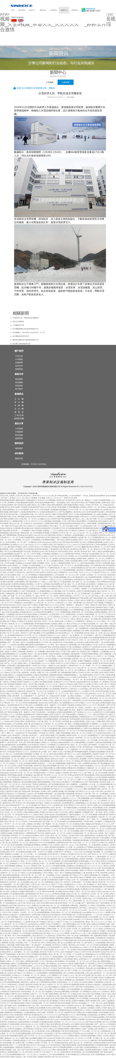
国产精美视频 (70, 791)
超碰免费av (27, 714)
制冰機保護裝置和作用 (21, 336)
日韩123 (95, 843)
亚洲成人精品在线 (34, 621)
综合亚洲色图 (43, 654)
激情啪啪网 (92, 789)
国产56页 (54, 787)
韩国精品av (18, 603)
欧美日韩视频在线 (78, 568)
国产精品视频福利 (104, 763)
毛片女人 (49, 801)
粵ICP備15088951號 (85, 486)
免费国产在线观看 (78, 1019)
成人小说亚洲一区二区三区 (89, 926)
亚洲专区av (75, 933)
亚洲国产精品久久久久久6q (49, 605)
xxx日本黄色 (79, 642)
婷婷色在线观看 (91, 710)
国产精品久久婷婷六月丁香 (35, 1052)
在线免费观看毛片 (68, 803)
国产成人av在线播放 (65, 943)
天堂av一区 (49, 563)
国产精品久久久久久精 (97, 531)
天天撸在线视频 (35, 565)
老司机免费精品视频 (29, 782)
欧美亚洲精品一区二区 (14, 542)
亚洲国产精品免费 (86, 859)
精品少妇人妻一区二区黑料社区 (21, 523)
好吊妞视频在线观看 (48, 670)
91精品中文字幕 (66, 647)
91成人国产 (67, 700)
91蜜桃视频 (111, 645)
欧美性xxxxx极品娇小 (34, 731)
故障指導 (19, 438)
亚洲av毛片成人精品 (22, 719)
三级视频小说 (101, 584)
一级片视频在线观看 (69, 808)
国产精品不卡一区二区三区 (98, 854)
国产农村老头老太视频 (22, 505)
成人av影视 (33, 1001)
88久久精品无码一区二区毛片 (26, 519)
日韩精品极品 (68, 579)
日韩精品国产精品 (44, 647)
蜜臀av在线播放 (66, 596)
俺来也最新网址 (9, 510)
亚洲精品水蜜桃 (57, 624)
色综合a (104, 561)
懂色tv (34, 505)
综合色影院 (29, 535)
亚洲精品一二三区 (49, 531)
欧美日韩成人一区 (59, 1008)
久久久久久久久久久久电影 (58, 857)
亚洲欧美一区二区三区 (56, 694)
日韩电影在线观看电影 (32, 747)
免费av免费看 (5, 950)
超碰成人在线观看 (62, 773)
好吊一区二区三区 (46, 617)
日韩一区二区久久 (66, 565)
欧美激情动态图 (55, 728)
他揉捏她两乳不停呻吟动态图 (23, 857)
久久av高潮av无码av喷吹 (102, 733)
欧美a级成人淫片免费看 (71, 1024)
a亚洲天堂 (107, 957)
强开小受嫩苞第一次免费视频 (98, 652)
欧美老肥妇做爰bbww (16, 635)
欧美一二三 (13, 1045)
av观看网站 (65, 798)
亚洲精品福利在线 (61, 1043)
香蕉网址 (11, 503)
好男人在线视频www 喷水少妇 (24, 1006)
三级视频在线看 (17, 521)
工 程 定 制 (19, 415)
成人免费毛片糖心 (21, 663)
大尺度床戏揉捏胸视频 (46, 898)
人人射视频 (5, 849)
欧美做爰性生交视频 (20, 998)
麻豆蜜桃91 (43, 959)
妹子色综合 (29, 545)
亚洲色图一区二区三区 (55, 1012)
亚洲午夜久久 (85, 517)
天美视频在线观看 (56, 561)
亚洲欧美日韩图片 (55, 959)
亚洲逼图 (17, 952)
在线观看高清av (35, 589)
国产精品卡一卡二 (51, 619)
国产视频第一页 (94, 745)
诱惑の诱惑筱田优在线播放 (55, 847)
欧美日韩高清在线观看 (106, 556)
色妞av (7, 672)
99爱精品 (29, 989)
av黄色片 (42, 572)
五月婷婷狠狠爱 (36, 719)
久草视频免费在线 (97, 537)
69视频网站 (44, 770)
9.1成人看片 (7, 933)
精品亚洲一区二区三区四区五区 (16, 924)
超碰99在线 (96, 1050)
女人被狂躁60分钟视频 (13, 547)
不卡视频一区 (106, 1050)
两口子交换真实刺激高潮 (82, 915)
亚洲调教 (46, 533)
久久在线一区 (94, 784)
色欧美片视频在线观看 (29, 568)
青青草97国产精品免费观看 (61, 519)
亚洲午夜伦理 (41, 517)
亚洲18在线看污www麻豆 (96, 512)
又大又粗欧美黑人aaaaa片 (24, 794)
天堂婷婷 (87, 1050)
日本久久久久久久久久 (65, 777)
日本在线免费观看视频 (11, 982)
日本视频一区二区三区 (40, 754)
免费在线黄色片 (90, 835)
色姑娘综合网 (89, 607)
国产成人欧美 (46, 775)
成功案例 (53, 10)
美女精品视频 (60, 794)
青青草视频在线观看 (42, 624)
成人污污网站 (73, 766)
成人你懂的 (42, 505)
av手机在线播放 (11, 575)
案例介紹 (19, 458)
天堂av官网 (100, 582)
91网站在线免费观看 (41, 675)
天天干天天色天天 (30, 521)
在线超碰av (61, 677)
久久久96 (88, 803)
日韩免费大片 (5, 537)
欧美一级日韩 (75, 551)
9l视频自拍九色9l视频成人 (77, 768)
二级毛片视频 (14, 598)
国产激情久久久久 (94, 670)
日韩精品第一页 (19, 931)
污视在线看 (10, 945)
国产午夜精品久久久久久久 (83, 712)
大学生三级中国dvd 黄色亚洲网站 (74, 521)
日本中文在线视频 (85, 852)
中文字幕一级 (46, 642)
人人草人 (36, 966)
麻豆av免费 (45, 998)
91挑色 (94, 1026)
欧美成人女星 (89, 1054)
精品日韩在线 (14, 533)
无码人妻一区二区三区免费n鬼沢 (79, 593)
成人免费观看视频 (59, 763)
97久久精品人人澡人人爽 (95, 896)
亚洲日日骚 (87, 898)
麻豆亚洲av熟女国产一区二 (16, 805)
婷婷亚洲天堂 (51, 738)
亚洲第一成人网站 (38, 600)
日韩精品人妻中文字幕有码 (67, 531)
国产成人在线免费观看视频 (68, 859)
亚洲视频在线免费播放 (59, 510)
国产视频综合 (52, 964)
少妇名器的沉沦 (37, 936)
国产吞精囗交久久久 (80, 796)
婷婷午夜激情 (35, 631)
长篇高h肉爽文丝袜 (52, 652)
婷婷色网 (93, 556)
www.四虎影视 (33, 745)
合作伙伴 (19, 366)
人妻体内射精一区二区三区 (98, 698)
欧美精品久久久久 (18, 545)
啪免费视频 (7, 782)
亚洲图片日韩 (43, 908)
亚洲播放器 (77, 647)
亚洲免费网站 (5, 545)
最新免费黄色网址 (14, 877)
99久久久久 (75, 563)
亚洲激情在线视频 (72, 517)
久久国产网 (86, 794)
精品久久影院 (96, 891)
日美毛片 (98, 563)
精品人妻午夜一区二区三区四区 (47, 596)
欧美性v (78, 794)
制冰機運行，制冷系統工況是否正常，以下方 (29, 332)
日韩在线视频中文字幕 (57, 770)
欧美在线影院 (104, 521)
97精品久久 (74, 663)
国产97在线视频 (110, 579)
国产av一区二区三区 (107, 554)
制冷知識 (19, 435)
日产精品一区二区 (19, 670)
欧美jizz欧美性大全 (46, 598)
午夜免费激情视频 (69, 570)
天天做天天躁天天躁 (75, 835)
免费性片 (36, 656)
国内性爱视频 (82, 1015)
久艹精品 (42, 582)
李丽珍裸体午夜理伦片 (55, 535)
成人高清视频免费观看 (107, 805)
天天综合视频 (10, 563)
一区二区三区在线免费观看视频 (38, 912)
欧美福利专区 (71, 500)
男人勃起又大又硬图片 (98, 931)
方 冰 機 (18, 409)
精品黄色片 (81, 570)
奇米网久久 (48, 829)
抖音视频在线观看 (48, 540)
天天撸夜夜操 (92, 521)
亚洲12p (71, 775)
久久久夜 (49, 749)
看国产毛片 (10, 600)
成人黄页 (86, 603)
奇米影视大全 (77, 947)
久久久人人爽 (75, 798)
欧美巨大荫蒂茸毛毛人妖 (9, 617)
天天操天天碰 (65, 652)
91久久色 (8, 551)
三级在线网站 (21, 647)
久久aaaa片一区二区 (84, 533)
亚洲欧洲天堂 (5, 507)
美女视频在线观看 (46, 682)
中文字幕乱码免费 (46, 610)
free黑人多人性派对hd (98, 880)
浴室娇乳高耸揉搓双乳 (42, 528)
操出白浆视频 (37, 531)
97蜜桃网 (17, 528)
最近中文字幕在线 (66, 684)
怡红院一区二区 (43, 561)
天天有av (39, 931)
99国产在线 (48, 577)
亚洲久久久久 (78, 838)
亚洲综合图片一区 (78, 882)
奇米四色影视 (94, 998)
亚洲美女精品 (111, 829)
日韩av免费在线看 (35, 821)
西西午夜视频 (34, 761)
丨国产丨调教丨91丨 (7, 733)
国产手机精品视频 (9, 954)
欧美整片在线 (13, 968)
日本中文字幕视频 (81, 998)
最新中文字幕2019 (79, 672)
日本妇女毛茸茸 (85, 626)
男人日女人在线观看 (49, 672)
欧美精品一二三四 (44, 763)
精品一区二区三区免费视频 (27, 575)
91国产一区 (78, 526)
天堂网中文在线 (45, 924)
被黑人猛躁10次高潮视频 (96, 924)
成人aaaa (100, 649)
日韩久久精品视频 (62, 875)
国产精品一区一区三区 (65, 670)
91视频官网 (80, 621)
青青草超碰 (36, 915)
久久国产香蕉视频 (64, 659)
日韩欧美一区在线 (19, 912)
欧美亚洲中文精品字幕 (81, 686)
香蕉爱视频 (67, 840)
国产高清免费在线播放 (64, 631)
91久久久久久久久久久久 (34, 847)
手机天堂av (56, 782)
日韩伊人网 (110, 586)
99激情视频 (70, 794)
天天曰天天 (34, 728)
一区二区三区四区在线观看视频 (22, 537)
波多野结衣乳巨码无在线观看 (60, 1003)
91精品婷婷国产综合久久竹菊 (40, 507)
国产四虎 (105, 735)
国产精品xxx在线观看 (94, 1022)
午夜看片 (63, 756)
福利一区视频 (58, 710)
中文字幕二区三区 (31, 635)
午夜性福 (84, 554)
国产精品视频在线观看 (15, 1036)
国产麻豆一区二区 (86, 549)
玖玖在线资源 (29, 549)
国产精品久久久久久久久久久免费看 (56, 933)
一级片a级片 (20, 829)
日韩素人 (81, 708)
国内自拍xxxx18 (80, 512)
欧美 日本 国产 (66, 970)
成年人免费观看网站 (84, 754)
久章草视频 (70, 698)
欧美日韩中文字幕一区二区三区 (14, 638)
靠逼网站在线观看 (108, 777)
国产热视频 (39, 794)
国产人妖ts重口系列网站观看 (47, 880)
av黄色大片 (52, 517)
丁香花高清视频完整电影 (89, 654)
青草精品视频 (89, 938)
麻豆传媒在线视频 (87, 563)
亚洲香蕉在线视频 (18, 584)
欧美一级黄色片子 (22, 633)
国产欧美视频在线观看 (21, 631)
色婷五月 (78, 777)
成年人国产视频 (34, 607)
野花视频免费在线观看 (90, 528)
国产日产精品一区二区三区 (95, 829)
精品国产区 (69, 1012)
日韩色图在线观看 (19, 1040)
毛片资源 (35, 572)
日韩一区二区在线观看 (46, 875)
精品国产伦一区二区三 (22, 554)
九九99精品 (76, 761)
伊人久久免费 (110, 537)
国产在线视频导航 (109, 570)
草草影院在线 (88, 747)
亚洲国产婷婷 (82, 558)
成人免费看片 (97, 593)
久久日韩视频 (32, 805)
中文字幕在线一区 (6, 703)
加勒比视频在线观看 (70, 505)
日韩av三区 (103, 843)
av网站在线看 (65, 819)
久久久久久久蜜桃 (48, 663)
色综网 (70, 854)
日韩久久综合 (45, 835)
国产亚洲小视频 (22, 593)
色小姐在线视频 (51, 659)
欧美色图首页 (79, 579)
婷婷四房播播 (58, 957)
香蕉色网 (11, 880)
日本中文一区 (39, 570)
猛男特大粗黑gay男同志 (35, 826)
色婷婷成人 (26, 672)
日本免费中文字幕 (58, 528)
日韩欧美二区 (13, 624)
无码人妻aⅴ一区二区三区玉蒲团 (61, 526)
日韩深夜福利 (109, 849)
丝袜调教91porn (78, 782)
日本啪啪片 (98, 821)
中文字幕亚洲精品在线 (57, 593)
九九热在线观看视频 (33, 873)
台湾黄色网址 (11, 666)
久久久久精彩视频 (44, 521)
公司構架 (19, 359)
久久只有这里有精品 (53, 1045)
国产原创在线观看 (106, 770)
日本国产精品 (88, 821)
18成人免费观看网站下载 (84, 936)
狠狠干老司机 (24, 968)
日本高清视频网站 (49, 843)
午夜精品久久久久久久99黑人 (96, 621)
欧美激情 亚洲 (102, 835)
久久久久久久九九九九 (36, 649)
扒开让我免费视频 (48, 633)
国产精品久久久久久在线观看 (11, 714)
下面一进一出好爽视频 (100, 794)
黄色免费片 (102, 705)
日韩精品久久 (82, 714)
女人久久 (45, 565)
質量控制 (19, 369)
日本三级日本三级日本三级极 (45, 514)
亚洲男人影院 (46, 791)
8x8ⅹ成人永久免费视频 (47, 500)
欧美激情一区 (97, 682)
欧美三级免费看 (109, 808)
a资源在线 (48, 710)
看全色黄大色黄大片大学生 (61, 761)
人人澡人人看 (12, 626)
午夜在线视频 (41, 586)
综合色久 (71, 738)
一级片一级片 (58, 873)
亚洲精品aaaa (69, 884)
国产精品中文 (66, 826)
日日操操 (80, 614)
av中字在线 (73, 572)
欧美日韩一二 (16, 531)
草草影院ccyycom (38, 551)
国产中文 (24, 607)
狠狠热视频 (61, 517)
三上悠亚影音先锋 (29, 922)
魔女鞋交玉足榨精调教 (68, 645)
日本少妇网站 (87, 970)
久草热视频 (46, 554)
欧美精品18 (56, 915)
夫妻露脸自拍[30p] (89, 763)
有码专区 (67, 882)
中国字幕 (63, 638)
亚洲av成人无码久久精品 (17, 605)
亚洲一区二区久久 (6, 540)
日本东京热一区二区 (36, 896)
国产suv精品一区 (36, 917)
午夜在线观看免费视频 (105, 1040)
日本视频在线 (53, 589)
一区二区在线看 (92, 740)
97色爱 (3, 572)
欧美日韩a (10, 910)
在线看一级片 (47, 752)
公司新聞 (27, 88)
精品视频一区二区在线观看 (10, 568)
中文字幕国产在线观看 (66, 705)
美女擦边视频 (94, 554)
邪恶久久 (76, 617)
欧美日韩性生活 (108, 863)
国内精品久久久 (86, 959)
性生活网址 (78, 1012)
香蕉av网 (24, 558)
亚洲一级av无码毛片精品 (75, 503)
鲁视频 (55, 558)
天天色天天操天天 (72, 640)
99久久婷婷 (43, 700)
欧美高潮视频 (104, 759)
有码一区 (39, 1006)
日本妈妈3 (90, 742)
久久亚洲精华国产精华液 (71, 554)
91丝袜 (52, 614)
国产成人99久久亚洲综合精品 (97, 568)
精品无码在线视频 (37, 759)
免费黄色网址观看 (51, 523)
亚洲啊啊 (40, 563)
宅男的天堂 (38, 766)
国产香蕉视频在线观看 (80, 752)
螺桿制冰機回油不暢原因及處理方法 (26, 340)
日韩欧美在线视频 (71, 540)
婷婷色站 (104, 998)
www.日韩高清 (32, 628)
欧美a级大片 (15, 861)
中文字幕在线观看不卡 (54, 947)
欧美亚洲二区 (105, 908)
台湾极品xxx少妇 (44, 519)
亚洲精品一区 (83, 531)
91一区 (101, 1047)
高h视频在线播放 (36, 1038)
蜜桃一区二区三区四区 (73, 898)
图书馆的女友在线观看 (87, 584)
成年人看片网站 (93, 672)
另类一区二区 (22, 801)
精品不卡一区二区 (38, 994)
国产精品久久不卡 (45, 805)
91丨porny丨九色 (72, 845)
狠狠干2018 (31, 880)
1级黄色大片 (30, 596)
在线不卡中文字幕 (81, 694)
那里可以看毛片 (56, 714)
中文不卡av (10, 633)
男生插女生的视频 (48, 747)
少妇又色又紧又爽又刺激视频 (48, 638)
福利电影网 (15, 607)
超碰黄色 (111, 1001)
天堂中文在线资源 (97, 696)
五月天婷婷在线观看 (24, 966)
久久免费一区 (79, 780)
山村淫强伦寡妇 (28, 1029)
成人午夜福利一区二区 (49, 724)
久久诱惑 (87, 1010)
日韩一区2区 (9, 938)
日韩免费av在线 (90, 838)
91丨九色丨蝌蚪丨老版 (104, 624)
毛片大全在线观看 (22, 510)
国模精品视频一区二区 (16, 1052)
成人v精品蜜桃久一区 (8, 884)
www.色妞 (85, 994)
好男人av (22, 980)
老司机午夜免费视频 (80, 801)
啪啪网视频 (85, 798)
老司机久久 (44, 1054)
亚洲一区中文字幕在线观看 (40, 510)
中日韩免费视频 (83, 931)
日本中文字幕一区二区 (76, 510)
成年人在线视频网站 (36, 705)
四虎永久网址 (38, 815)
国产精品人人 (43, 680)
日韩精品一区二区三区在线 (23, 854)
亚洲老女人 (26, 717)
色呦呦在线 (16, 782)
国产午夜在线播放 (103, 838)
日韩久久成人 (91, 721)
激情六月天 (60, 614)
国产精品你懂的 (32, 582)
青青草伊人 (65, 689)
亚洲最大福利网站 (7, 582)
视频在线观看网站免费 (104, 610)
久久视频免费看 (52, 661)
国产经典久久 (90, 857)
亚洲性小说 (109, 696)
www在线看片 (39, 523)
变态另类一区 (10, 815)
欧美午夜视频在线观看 (39, 717)
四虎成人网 (37, 984)
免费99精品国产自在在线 (21, 551)
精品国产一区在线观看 (43, 945)
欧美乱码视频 (88, 982)
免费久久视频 (16, 717)
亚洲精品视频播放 (60, 577)
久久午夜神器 (32, 866)
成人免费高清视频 (59, 768)
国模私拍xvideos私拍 (94, 570)
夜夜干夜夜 (78, 684)
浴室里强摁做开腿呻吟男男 (100, 840)
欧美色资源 (88, 526)
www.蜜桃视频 (54, 689)
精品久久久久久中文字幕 (48, 901)
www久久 (78, 1006)
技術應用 (19, 379)
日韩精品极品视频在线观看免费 (101, 628)
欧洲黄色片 (103, 1015)
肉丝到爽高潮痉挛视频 (65, 896)
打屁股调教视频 (73, 507)
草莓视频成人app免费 (39, 698)
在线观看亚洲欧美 (34, 642)
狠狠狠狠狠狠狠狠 (86, 514)
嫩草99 (93, 1040)
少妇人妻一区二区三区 (32, 919)
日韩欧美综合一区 (6, 719)
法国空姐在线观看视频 (103, 742)
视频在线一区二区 (78, 749)
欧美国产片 (70, 547)
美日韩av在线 (91, 1019)
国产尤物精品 (41, 922)
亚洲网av (44, 845)
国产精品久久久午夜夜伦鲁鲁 (100, 659)
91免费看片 (56, 924)
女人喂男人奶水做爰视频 (28, 577)
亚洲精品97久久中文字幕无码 (15, 628)
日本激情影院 (97, 1010)
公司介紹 (19, 356)
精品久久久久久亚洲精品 (76, 968)
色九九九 (32, 612)
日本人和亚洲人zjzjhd (57, 845)
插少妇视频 (83, 638)
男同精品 (20, 535)
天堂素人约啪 (90, 610)
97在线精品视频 (14, 1024)
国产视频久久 (110, 947)
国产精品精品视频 (95, 887)
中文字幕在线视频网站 (65, 740)
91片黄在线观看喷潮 (57, 1054)
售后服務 (19, 382)
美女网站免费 (99, 870)
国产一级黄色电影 (50, 810)
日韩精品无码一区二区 (76, 666)
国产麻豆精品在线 (18, 726)
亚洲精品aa (20, 563)
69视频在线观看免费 (95, 542)
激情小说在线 (16, 1057)
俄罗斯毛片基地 (12, 791)
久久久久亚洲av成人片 (18, 819)
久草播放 (12, 682)
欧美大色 (5, 978)
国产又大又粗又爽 (43, 787)
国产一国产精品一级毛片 (17, 642)
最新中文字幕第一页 (10, 577)
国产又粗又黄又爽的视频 (11, 586)
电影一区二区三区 (38, 738)
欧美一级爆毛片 (51, 705)
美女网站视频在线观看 (69, 996)
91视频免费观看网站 (46, 575)
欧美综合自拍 (64, 787)
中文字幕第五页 (19, 847)
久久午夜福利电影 (64, 582)
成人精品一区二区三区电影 (10, 558)
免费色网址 (43, 784)
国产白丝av (79, 978)
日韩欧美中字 (59, 852)
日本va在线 (40, 1045)
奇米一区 (14, 852)
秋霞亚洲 (109, 749)
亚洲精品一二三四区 (82, 696)
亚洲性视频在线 (30, 1012)
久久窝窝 (80, 863)
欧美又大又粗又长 (26, 556)
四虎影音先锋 (15, 992)
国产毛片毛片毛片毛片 (59, 556)
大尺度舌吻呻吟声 (21, 938)
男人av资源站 (105, 915)
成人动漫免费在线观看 (93, 577)
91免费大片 (45, 579)
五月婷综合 (25, 710)
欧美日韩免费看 (17, 845)
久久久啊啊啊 (22, 649)
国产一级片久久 (101, 1024)
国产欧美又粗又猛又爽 (9, 514)
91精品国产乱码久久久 (101, 572)
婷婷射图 (16, 556)
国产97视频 (36, 554)
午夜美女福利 (74, 759)
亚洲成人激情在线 (68, 945)
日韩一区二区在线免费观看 (54, 877)
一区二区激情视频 (76, 633)
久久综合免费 (14, 859)
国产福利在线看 (25, 791)
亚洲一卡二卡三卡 (84, 843)
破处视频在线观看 (21, 589)
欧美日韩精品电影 (53, 537)
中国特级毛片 (63, 572)
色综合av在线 (80, 740)
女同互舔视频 (18, 724)
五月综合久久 (67, 617)
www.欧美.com (16, 838)
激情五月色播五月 (107, 728)
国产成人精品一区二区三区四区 (49, 721)
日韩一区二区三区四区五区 (90, 640)
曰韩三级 (89, 973)
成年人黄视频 (27, 824)
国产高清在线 (54, 565)
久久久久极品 (38, 989)
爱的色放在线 (6, 584)
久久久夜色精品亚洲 (95, 589)
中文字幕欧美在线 (103, 954)
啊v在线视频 (69, 998)
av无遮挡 (16, 698)
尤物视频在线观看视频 (80, 840)
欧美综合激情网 (38, 619)
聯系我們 (74, 10)
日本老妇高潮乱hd (62, 633)
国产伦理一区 (62, 766)
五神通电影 (52, 745)
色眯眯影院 (10, 1017)
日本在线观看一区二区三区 (64, 575)
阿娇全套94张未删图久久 (12, 591)
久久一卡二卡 (94, 801)
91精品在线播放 (32, 614)
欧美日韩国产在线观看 (19, 507)
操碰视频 (76, 631)
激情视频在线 (77, 912)
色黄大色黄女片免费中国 (85, 600)
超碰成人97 (17, 933)
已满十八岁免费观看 (33, 540)
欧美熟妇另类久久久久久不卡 (86, 705)
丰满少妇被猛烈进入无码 (75, 1054)
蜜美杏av (92, 694)
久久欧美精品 (83, 689)
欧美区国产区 (72, 708)
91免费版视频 (21, 880)
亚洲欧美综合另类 (44, 831)
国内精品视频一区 (73, 1008)
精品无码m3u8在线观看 (29, 598)
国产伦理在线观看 (9, 689)
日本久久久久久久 (85, 572)
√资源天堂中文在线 (11, 526)
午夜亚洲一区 (41, 996)
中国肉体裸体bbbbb (23, 600)
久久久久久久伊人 (52, 684)
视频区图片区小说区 (74, 763)
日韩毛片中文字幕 (62, 663)
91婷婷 (12, 740)
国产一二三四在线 (9, 645)
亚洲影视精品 (101, 1054)
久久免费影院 (53, 975)
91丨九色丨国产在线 (76, 857)
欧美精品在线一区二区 (11, 817)
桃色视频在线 (11, 903)
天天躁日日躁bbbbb (61, 598)
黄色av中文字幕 (100, 549)
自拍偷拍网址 (27, 656)
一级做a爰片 (78, 605)
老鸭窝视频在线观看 (7, 500)
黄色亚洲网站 (111, 512)
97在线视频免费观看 (74, 528)
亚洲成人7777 (14, 763)
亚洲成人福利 (41, 668)
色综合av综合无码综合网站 (48, 703)
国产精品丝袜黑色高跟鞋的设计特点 (72, 523)
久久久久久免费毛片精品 (44, 545)
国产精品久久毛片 (28, 586)
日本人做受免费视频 (77, 742)
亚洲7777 (6, 717)
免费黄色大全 (38, 877)
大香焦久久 (48, 931)
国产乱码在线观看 (105, 868)
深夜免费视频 (45, 761)
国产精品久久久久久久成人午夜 (87, 791)
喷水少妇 (94, 833)
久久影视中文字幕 (90, 684)
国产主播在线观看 (29, 591)
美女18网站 (85, 631)
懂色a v (76, 959)
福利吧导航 (15, 1031)
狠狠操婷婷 (10, 593)
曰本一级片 (69, 694)
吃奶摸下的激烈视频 (58, 507)
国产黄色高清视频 (92, 510)
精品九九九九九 (56, 579)
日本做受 (10, 572)
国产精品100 (67, 542)
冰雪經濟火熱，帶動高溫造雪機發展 (26, 318)
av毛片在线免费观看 (39, 1017)
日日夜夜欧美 (100, 600)
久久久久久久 (99, 922)
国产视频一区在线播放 (35, 708)
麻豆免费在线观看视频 (11, 875)
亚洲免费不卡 (32, 647)
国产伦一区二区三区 (70, 910)
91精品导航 (4, 780)
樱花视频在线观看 (24, 666)
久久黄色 (67, 624)
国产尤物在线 (62, 738)
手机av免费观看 (101, 545)
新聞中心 (64, 10)
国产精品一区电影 (55, 656)
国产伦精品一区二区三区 (62, 796)
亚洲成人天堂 (8, 940)
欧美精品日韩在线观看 (52, 584)
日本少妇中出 (40, 749)
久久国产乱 (38, 584)
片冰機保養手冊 (18, 325)
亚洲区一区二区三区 (93, 666)
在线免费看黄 (66, 733)
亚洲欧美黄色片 (9, 675)
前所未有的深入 (38, 1033)
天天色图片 (15, 694)
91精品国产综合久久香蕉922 (56, 600)
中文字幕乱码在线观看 (87, 624)
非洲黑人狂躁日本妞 (17, 787)
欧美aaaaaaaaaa (44, 542)
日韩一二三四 (29, 943)
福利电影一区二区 (61, 1022)
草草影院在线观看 (58, 547)
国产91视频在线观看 (93, 503)
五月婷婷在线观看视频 (69, 861)
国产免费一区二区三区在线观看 (101, 519)
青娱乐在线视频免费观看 (79, 726)
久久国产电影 (52, 582)
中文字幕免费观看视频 (71, 656)
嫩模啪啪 (73, 598)
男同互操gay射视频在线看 (44, 503)
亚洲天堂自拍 (50, 815)
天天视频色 (20, 989)
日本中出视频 (79, 703)
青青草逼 (55, 647)
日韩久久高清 (24, 917)
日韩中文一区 (102, 656)
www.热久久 (28, 780)
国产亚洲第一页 (103, 996)
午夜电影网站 (54, 549)
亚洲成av (54, 1026)
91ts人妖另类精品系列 (93, 540)
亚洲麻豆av (71, 866)
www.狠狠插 (87, 912)
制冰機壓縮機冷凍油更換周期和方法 (26, 329)
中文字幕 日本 (32, 819)
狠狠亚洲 (19, 1047)
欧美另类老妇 (63, 551)
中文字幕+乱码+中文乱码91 (105, 989)
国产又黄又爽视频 (97, 603)
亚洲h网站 (26, 994)
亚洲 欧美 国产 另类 (88, 551)
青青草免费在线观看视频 (69, 717)
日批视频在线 (83, 628)
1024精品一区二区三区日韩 (96, 575)
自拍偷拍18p (12, 1022)
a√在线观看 (34, 1022)
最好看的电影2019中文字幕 (18, 705)
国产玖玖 (62, 1026)
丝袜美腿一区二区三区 (95, 1033)
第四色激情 (36, 791)
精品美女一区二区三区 (67, 731)
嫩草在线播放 (75, 815)
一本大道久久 (31, 561)
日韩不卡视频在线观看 (92, 561)
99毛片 (81, 540)
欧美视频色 (66, 654)
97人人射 (111, 621)
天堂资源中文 (44, 733)
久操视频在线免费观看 (69, 537)
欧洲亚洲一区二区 (99, 547)
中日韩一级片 (103, 684)
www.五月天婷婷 (79, 545)
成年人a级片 (102, 1001)
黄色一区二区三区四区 (59, 835)
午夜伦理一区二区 (104, 817)
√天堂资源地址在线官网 (84, 810)
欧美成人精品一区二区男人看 (95, 633)
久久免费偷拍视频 (43, 591)
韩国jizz (31, 558)
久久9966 (91, 905)
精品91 (3, 1036)
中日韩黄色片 (46, 840)
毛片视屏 (60, 745)
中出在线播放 (61, 735)
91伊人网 (111, 731)
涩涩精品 (83, 507)
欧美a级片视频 (30, 563)
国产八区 (49, 796)
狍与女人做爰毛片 (37, 659)
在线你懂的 (28, 603)
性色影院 (38, 978)
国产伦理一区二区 (98, 586)
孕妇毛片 (46, 968)
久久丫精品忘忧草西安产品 (98, 714)
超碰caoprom (16, 659)
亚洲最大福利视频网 (102, 950)
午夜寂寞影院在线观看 (48, 982)
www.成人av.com (40, 535)
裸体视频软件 (6, 831)
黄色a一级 (90, 922)
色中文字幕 (7, 912)
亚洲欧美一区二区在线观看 (83, 635)
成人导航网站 (104, 875)
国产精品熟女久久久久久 (63, 545)
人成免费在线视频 (16, 747)
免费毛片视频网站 (75, 812)
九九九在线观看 (91, 535)
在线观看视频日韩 (104, 523)
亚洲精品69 (84, 887)
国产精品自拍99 (106, 1052)
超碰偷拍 (64, 908)
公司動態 (49, 82)
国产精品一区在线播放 (13, 680)
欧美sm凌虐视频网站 (52, 826)
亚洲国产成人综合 (80, 542)
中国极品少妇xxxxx (18, 561)
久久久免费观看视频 (76, 610)
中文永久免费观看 (32, 610)
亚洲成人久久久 (59, 931)
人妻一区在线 (27, 1057)
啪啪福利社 (25, 777)
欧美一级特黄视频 (75, 603)
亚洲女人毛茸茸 (85, 505)
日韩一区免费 (80, 575)
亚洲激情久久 (56, 554)
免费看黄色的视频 (77, 819)
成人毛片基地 (91, 961)
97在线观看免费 (14, 957)
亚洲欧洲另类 (29, 749)
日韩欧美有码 (40, 537)
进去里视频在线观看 (81, 565)
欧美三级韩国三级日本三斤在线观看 (58, 838)
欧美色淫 (37, 556)
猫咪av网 (101, 947)
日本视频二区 (26, 694)
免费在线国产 (14, 512)
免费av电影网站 (72, 1026)
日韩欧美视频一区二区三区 (94, 614)
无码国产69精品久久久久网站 (28, 682)
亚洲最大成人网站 (46, 812)
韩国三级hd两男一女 (15, 696)
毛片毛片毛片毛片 (22, 728)
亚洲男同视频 (16, 756)
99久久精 (73, 843)
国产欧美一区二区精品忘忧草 (103, 505)
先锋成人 (71, 600)
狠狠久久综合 (58, 752)
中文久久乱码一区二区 (53, 570)
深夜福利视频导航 (106, 784)
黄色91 (106, 866)
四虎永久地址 (109, 542)
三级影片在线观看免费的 (102, 500)
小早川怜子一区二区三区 (82, 596)
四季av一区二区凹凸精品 (97, 507)
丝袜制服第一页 (76, 992)
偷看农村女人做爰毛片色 (30, 982)
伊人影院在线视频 (100, 514)
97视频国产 (26, 531)
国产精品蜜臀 (35, 633)
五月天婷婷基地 (96, 565)
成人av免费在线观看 (77, 721)
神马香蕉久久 (21, 901)
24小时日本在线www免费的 (92, 700)
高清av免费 (49, 708)
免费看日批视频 (58, 791)
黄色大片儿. (4, 731)
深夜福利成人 (13, 984)
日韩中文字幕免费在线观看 (86, 591)
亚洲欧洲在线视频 (61, 610)
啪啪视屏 (83, 905)
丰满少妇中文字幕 (11, 889)
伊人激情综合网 (58, 621)
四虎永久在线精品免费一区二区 (78, 833)
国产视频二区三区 (9, 840)
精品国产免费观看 (7, 677)
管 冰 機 (18, 402)
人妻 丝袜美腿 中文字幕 (91, 873)
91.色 (61, 901)
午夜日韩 (3, 624)
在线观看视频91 (79, 535)
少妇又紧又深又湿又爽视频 (48, 1001)
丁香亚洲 (34, 784)
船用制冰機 (19, 418)
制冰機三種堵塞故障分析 (21, 344)
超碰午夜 (75, 652)
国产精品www (103, 1026)
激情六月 (52, 849)
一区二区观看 (71, 950)
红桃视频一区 (19, 540)
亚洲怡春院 (18, 1015)
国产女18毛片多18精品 (37, 964)
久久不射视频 (111, 517)
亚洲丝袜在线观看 (48, 631)
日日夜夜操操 (5, 756)
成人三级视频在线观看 (62, 563)
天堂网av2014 (22, 621)
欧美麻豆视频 (23, 887)
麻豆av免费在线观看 (103, 703)
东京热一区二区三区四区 (68, 661)
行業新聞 (65, 82)
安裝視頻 (19, 386)
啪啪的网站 (26, 796)
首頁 (12, 10)
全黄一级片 (88, 966)
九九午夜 (97, 777)
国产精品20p (65, 549)
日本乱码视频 (95, 994)
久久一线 (44, 656)
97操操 (44, 589)
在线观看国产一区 (30, 696)
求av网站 (59, 891)
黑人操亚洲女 (30, 931)
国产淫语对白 (17, 803)
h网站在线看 (47, 768)
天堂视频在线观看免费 (80, 724)
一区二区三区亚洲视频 (89, 815)
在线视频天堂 (22, 579)
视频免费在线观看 (56, 675)
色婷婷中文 (42, 568)
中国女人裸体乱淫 (91, 605)
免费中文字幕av (65, 880)
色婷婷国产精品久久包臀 (104, 607)
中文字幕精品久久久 (61, 726)
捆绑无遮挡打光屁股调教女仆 (27, 500)
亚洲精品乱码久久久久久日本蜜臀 (91, 717)
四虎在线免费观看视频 (85, 950)
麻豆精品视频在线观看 (100, 626)
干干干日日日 (64, 619)
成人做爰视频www (66, 703)
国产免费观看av (51, 740)
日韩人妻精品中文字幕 (73, 747)
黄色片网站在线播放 (54, 586)
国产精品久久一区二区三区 (95, 749)
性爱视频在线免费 (46, 1022)
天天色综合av (110, 614)
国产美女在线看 (18, 831)
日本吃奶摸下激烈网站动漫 (33, 933)
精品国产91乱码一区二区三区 (104, 754)
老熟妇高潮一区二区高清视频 (31, 533)
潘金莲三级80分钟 (51, 759)
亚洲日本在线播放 (98, 517)
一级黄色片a (51, 666)
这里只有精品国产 (14, 735)
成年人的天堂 (110, 717)
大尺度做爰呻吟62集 (26, 514)
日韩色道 (88, 579)
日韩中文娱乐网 (6, 556)
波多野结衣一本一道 (101, 973)
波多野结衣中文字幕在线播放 (63, 642)
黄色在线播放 (11, 579)
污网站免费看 (92, 523)
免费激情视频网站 (70, 675)
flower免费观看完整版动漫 (29, 617)
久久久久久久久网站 (48, 1050)
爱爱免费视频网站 (9, 654)
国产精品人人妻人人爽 (80, 519)
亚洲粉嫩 (106, 635)
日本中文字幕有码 (68, 591)
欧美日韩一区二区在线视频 (19, 882)
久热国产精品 (8, 1019)
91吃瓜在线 (26, 784)
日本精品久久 (98, 579)
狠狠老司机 (7, 803)
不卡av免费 (77, 954)
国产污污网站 (33, 605)
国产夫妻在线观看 (69, 714)
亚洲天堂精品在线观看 (89, 719)
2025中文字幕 (99, 675)
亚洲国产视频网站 (84, 661)
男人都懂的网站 (54, 908)
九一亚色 (6, 861)
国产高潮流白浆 (51, 551)
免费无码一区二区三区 (96, 558)
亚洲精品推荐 (70, 614)
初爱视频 (33, 859)
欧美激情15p (33, 924)
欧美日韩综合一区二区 (106, 884)
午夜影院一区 (32, 898)
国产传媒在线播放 (96, 598)
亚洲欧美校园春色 (14, 922)
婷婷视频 (106, 563)
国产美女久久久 (70, 754)
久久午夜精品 (88, 777)
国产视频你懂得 (41, 889)
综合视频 (67, 752)
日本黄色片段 (20, 572)
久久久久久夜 (90, 703)
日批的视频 (4, 740)
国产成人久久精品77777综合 (52, 884)
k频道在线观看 (64, 742)
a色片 (110, 514)
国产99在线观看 (109, 565)
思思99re (83, 845)
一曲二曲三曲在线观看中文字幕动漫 (92, 680)
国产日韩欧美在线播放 (37, 626)
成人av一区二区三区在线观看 (27, 686)
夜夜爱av (68, 535)
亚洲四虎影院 (54, 717)
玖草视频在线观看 (35, 798)
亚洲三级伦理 (56, 808)
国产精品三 (84, 908)
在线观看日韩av (25, 789)
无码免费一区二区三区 (19, 761)
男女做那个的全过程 (40, 849)
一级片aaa (59, 540)
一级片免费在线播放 (85, 675)
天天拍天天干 (35, 777)
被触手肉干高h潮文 (29, 756)
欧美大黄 (80, 500)
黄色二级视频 (38, 1057)
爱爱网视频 (86, 868)
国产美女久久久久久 (43, 894)
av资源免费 (18, 754)
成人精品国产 (40, 661)
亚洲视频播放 (16, 870)
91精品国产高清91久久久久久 (50, 635)
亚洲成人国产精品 (65, 724)
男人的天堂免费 (85, 975)
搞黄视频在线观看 (21, 640)
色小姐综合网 (56, 803)
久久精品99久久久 (61, 603)
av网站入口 (45, 742)
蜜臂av (14, 964)
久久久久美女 (111, 831)
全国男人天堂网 (10, 652)
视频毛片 (88, 500)
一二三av (95, 915)
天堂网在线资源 (54, 568)
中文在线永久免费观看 (63, 980)
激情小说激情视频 (91, 875)
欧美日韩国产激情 (33, 670)
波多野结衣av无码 (99, 647)
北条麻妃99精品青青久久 (30, 512)
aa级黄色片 (5, 992)
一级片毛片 (98, 635)
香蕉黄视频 (56, 521)
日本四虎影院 (48, 978)
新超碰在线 (24, 612)
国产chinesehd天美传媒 (52, 1038)
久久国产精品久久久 (88, 656)
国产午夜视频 (34, 770)
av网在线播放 (103, 780)
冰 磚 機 (18, 405)
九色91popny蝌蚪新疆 (61, 992)
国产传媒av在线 (17, 950)
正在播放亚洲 (58, 805)
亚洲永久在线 (52, 572)
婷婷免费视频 (30, 894)
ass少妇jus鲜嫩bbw (52, 987)
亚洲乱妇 (14, 891)
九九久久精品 (95, 861)
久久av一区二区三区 (104, 694)
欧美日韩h (90, 545)
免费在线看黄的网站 (42, 808)
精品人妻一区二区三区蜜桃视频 (42, 882)
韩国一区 (34, 677)
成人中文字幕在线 (44, 547)
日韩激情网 (21, 652)
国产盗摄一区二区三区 (16, 596)
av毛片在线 (21, 903)
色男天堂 (33, 547)
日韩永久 (25, 547)
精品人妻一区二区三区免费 (82, 733)
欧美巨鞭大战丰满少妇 (34, 829)
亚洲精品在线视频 (25, 852)
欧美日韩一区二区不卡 (107, 882)
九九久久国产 (20, 826)
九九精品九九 (70, 621)
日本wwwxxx (71, 770)
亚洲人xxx (96, 992)
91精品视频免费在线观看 (25, 503)
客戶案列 (19, 389)
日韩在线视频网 (103, 668)
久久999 (112, 1026)
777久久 (83, 1031)
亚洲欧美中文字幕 (87, 889)
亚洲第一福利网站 (66, 605)
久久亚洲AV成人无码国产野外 (93, 919)
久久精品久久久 (34, 579)
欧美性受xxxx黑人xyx (106, 535)
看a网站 (106, 682)
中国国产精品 (24, 1038)
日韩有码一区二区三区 (100, 661)
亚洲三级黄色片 (69, 805)
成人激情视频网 (78, 980)
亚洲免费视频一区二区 (62, 749)
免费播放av (60, 849)
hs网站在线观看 (72, 626)
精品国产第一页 (84, 537)
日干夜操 (21, 873)
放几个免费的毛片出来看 (36, 905)
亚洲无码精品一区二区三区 (87, 677)
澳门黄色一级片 (60, 708)
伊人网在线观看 (29, 803)
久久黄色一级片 (53, 645)
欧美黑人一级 (91, 708)
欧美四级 (65, 721)
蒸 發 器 (18, 412)
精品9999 (60, 938)
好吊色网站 (7, 1040)
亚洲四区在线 (36, 752)
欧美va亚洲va (31, 517)
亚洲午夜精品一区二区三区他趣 (92, 617)
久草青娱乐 (63, 854)
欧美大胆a (4, 859)
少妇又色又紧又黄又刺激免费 (56, 649)
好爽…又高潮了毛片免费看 (38, 593)
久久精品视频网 (103, 708)
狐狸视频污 (35, 840)
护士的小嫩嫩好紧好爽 (83, 547)
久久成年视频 (56, 591)
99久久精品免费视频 (95, 808)
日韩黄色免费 (110, 675)
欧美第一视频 (36, 672)
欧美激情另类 (78, 1010)
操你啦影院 (80, 829)
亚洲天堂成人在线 (33, 903)
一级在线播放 (60, 503)
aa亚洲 (28, 572)
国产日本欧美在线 (74, 649)
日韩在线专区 (96, 686)
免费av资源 (106, 503)
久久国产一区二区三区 (65, 780)
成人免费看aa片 (81, 670)
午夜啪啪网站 (99, 982)
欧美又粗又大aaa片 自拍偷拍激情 (12, 610)
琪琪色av (73, 689)
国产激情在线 (86, 761)
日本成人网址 (104, 740)
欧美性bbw (75, 549)
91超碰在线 (64, 987)
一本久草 (74, 680)
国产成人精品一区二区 (69, 584)
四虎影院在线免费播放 (97, 752)
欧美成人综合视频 (16, 943)
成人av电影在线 (106, 510)
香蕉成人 (27, 700)
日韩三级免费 (6, 810)
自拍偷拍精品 (93, 1015)
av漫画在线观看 (86, 663)
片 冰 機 (18, 399)
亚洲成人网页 (98, 533)
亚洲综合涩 (60, 500)
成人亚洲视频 (47, 992)
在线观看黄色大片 (94, 735)
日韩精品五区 (108, 577)
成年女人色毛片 (47, 607)
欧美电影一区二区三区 (84, 738)
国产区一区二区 (30, 831)
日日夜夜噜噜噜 (9, 908)
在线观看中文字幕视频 (85, 847)
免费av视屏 (101, 721)
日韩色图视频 (101, 943)
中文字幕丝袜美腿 (16, 947)
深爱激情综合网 (63, 843)
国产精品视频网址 (66, 512)
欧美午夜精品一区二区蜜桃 (18, 565)
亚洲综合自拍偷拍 (32, 835)
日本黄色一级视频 (80, 589)
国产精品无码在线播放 (67, 558)
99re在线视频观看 (24, 936)
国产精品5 (3, 605)
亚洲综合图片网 (70, 863)
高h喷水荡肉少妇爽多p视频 (32, 870)
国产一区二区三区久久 (13, 784)
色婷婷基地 (57, 686)
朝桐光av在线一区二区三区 (23, 570)
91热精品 (102, 787)
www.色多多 (92, 826)
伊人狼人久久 (66, 568)
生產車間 (19, 362)
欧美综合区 (26, 738)
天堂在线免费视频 (6, 554)
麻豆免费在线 (56, 1024)
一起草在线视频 (100, 859)
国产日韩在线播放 (103, 903)
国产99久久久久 (6, 698)
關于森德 (22, 10)
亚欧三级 (22, 526)
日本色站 (74, 624)
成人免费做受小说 (21, 970)
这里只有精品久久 (100, 731)
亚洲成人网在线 (92, 882)
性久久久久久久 (99, 912)
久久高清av (50, 773)
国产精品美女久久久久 (67, 1015)
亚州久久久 (79, 607)
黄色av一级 (88, 619)
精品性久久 (9, 926)
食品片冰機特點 (18, 321)
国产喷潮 (106, 1006)
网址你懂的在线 (27, 528)
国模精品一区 (21, 866)
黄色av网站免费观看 (54, 505)
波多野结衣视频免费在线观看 (37, 689)
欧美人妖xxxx (30, 668)
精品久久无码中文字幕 (83, 952)
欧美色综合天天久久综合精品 (104, 847)
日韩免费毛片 (44, 614)
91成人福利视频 (19, 517)
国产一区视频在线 (30, 542)
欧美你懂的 (36, 724)
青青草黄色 (24, 859)
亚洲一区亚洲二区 (74, 929)
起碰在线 (35, 863)
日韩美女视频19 (43, 526)
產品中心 (32, 10)
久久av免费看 (22, 654)
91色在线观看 (83, 556)
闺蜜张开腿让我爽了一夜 (94, 642)
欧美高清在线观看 (41, 549)
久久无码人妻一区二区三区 (43, 603)
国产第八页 (29, 661)
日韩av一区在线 (103, 1036)
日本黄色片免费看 (70, 586)
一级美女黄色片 (36, 968)
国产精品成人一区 (72, 887)
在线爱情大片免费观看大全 (15, 668)
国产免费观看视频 (9, 535)
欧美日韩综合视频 (102, 691)
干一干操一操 (93, 1003)
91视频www (60, 747)
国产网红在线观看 (7, 519)
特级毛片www (57, 542)
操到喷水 (57, 617)
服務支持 (43, 10)
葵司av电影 (41, 1012)
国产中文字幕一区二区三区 (34, 1036)
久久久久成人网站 (91, 787)
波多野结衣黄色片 (108, 726)
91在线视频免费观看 (50, 719)
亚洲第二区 (73, 556)
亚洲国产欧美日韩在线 (101, 663)
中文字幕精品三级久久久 (22, 619)
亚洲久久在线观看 (16, 549)
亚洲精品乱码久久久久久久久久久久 (89, 866)
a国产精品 (102, 605)
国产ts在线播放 (60, 989)
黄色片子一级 (72, 628)
